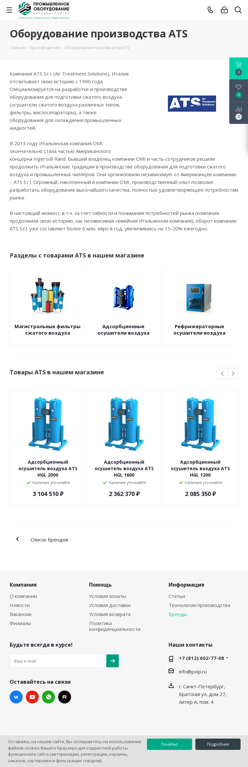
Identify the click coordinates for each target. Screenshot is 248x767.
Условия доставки (109, 605)
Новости (20, 605)
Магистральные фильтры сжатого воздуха (47, 329)
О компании (23, 596)
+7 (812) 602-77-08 (201, 658)
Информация (186, 584)
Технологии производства (199, 605)
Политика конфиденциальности (114, 626)
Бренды (178, 614)
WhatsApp (48, 697)
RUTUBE (64, 697)
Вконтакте (16, 697)
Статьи (177, 596)
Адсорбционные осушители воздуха (124, 329)
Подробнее (218, 744)
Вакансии (20, 614)
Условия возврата (109, 614)
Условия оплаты (107, 596)
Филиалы (20, 623)
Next (233, 373)
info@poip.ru (193, 671)
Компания (23, 584)
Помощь (100, 584)
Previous (222, 373)
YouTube (32, 697)
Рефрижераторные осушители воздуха (199, 329)
